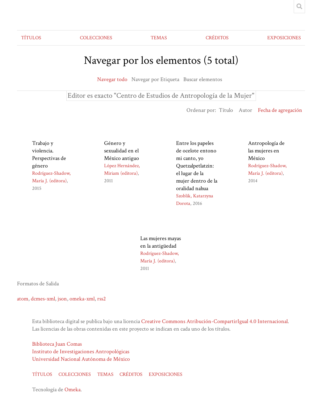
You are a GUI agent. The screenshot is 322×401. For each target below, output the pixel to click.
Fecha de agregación (280, 110)
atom (22, 298)
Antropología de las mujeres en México (266, 151)
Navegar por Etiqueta (155, 79)
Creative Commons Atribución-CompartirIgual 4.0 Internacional (214, 321)
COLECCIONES (96, 38)
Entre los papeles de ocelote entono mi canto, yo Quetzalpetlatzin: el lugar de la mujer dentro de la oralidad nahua (196, 166)
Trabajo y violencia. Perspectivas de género (49, 154)
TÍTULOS (31, 38)
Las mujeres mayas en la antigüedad (160, 242)
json (62, 298)
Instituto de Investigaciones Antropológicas (80, 351)
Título (226, 110)
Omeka (72, 389)
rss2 (101, 298)
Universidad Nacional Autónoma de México (81, 359)
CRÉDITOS (217, 38)
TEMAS (159, 38)
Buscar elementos (202, 79)
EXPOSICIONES (284, 38)
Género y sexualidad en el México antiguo (121, 151)
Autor (245, 110)
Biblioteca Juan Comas (57, 344)
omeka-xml (82, 298)
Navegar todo (112, 79)
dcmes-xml (43, 298)
